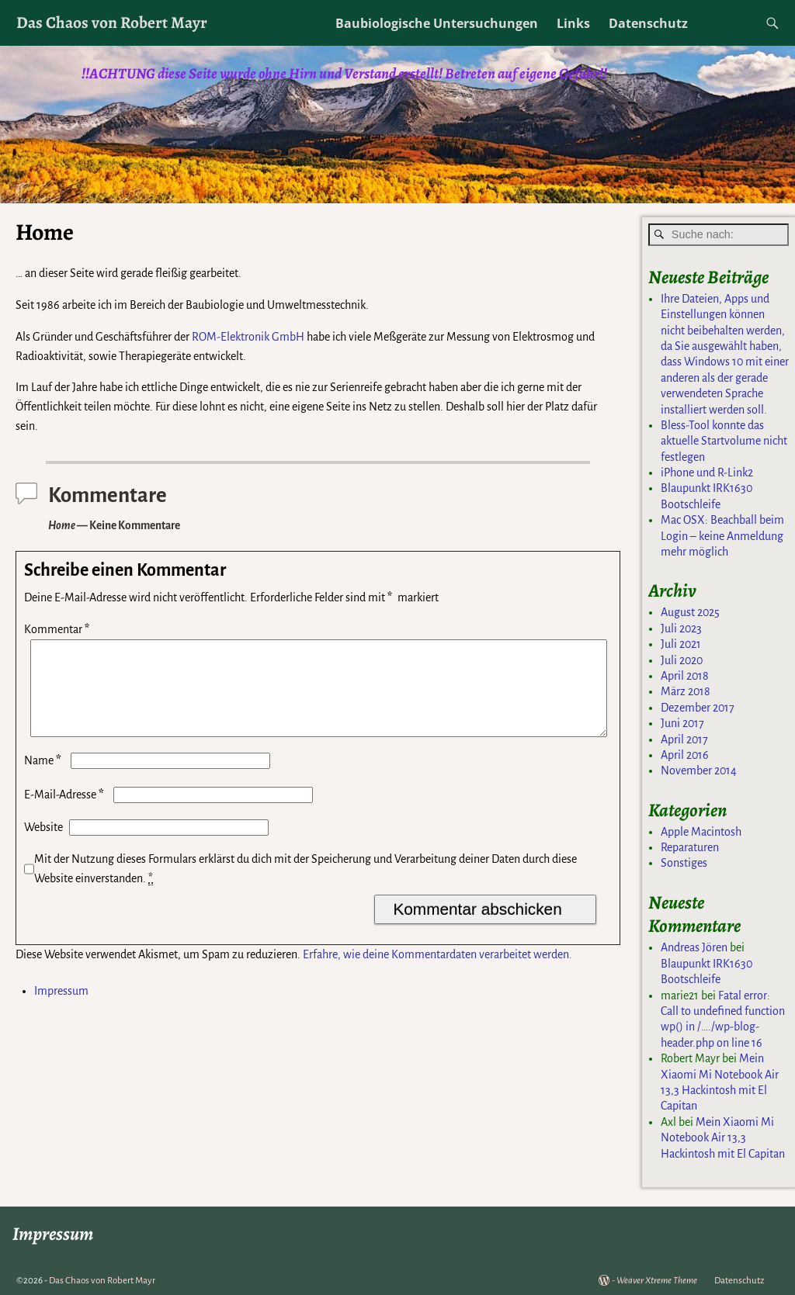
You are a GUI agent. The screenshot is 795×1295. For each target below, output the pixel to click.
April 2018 (685, 676)
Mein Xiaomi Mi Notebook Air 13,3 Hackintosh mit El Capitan (723, 1138)
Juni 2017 (682, 723)
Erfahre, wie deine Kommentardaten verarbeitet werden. (437, 973)
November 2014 (699, 770)
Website (43, 846)
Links (573, 23)
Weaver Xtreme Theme (656, 1281)
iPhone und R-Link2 (707, 472)
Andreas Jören (694, 947)
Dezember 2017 (697, 707)
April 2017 (684, 739)
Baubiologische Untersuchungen (436, 23)
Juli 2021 (681, 644)
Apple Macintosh (701, 832)
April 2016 (685, 755)
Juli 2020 (682, 660)
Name (44, 779)
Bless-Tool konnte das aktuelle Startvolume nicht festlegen (724, 441)
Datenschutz (648, 23)
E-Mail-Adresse (65, 813)
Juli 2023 (681, 628)
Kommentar (58, 629)
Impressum (61, 1009)
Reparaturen (690, 847)
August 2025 (690, 612)
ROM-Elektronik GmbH (248, 337)
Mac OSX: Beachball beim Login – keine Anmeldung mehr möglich (722, 536)
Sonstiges (684, 863)
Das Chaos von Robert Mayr (111, 22)
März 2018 (685, 691)
